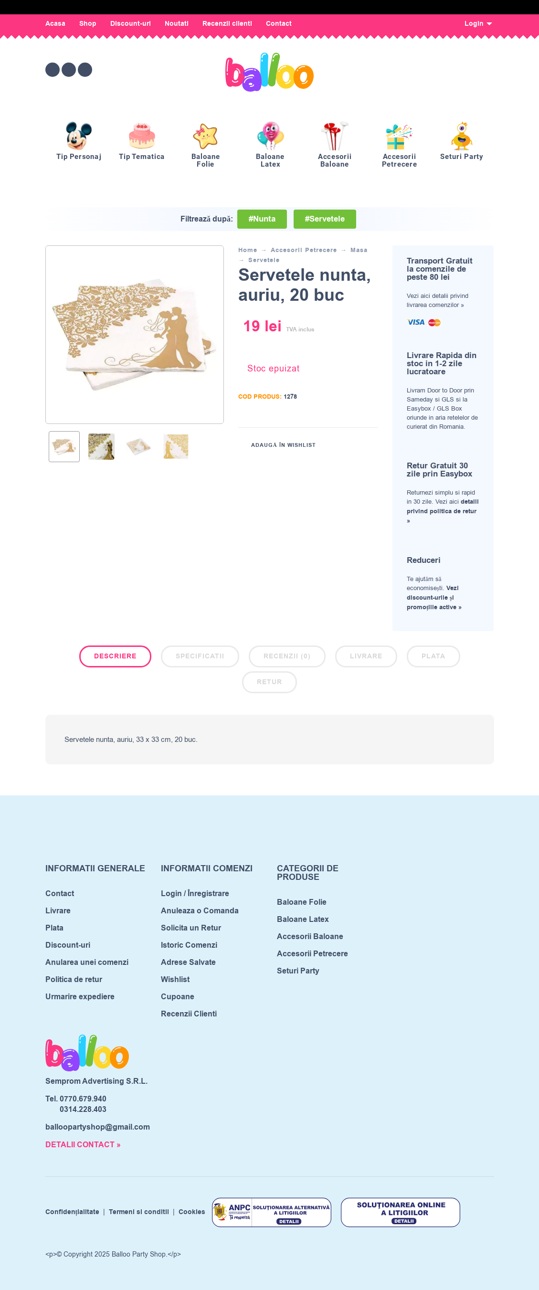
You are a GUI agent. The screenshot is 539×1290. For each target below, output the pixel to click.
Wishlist (175, 979)
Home (247, 250)
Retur (269, 682)
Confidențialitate (72, 1212)
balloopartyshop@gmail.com (97, 1127)
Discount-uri (130, 24)
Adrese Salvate (188, 962)
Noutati (177, 24)
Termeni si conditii (139, 1212)
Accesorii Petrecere (304, 250)
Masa (359, 250)
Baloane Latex (303, 919)
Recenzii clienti (227, 24)
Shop (87, 24)
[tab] (115, 658)
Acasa (55, 24)
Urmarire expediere (80, 997)
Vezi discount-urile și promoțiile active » (434, 598)
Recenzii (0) (287, 656)
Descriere (115, 656)
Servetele (264, 260)
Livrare (366, 656)
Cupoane (177, 997)
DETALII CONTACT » (83, 1145)
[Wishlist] (406, 69)
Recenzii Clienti (189, 1014)
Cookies (192, 1212)
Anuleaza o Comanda (200, 911)
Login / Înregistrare (195, 893)
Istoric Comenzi (189, 945)
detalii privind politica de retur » (443, 511)
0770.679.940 (83, 1099)
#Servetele (325, 219)
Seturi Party (298, 971)
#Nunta (262, 219)
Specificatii (200, 656)
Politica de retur (73, 979)
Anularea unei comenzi (86, 962)
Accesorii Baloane (310, 936)
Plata (433, 656)
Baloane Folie (302, 902)
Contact (279, 24)
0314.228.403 (83, 1109)
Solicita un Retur (191, 928)
